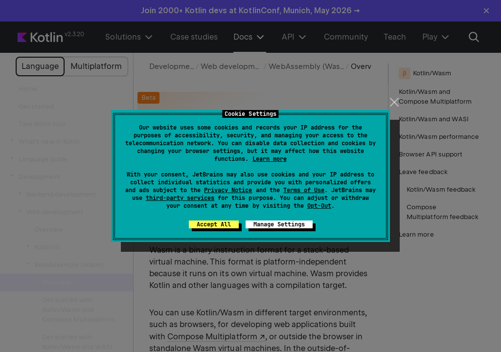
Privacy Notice (228, 190)
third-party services (180, 198)
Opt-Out (319, 206)
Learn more (269, 159)
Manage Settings (279, 224)
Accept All (214, 224)
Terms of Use (303, 190)
